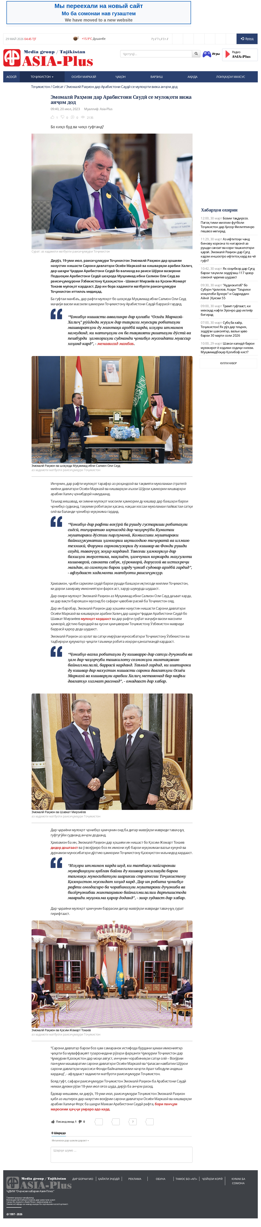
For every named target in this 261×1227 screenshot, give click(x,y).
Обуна (160, 1179)
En (164, 39)
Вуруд (247, 39)
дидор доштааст (64, 847)
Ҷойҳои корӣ (212, 1179)
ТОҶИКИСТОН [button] (42, 77)
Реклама (134, 1179)
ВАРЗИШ (156, 77)
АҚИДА (192, 77)
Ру (152, 39)
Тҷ (158, 39)
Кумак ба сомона (238, 1181)
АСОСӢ (11, 77)
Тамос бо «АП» (186, 1179)
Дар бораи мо (82, 1179)
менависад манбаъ (115, 343)
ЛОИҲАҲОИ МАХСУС (230, 77)
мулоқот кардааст (96, 618)
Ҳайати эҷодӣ (109, 1179)
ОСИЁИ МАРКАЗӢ (83, 77)
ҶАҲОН (120, 77)
